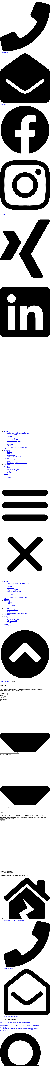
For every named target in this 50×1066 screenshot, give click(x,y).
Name (2, 695)
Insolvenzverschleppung (14, 441)
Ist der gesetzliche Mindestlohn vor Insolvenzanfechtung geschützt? (19, 1029)
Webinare (6, 448)
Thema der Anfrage (5, 754)
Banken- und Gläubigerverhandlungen (18, 433)
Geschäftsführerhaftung (13, 439)
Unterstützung (11, 455)
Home (1, 681)
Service (6, 466)
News (8, 467)
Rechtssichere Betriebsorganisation (17, 447)
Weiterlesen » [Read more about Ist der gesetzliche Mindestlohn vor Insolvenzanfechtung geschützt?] (4, 1031)
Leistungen (7, 450)
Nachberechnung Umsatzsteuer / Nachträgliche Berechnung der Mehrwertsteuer (22, 1026)
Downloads (7, 464)
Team (8, 461)
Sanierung (10, 444)
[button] (25, 529)
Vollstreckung (11, 437)
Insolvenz (9, 442)
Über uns (6, 458)
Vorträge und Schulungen (14, 456)
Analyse (9, 452)
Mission (6, 431)
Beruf (1, 701)
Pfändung (9, 436)
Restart (9, 445)
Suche (1, 1033)
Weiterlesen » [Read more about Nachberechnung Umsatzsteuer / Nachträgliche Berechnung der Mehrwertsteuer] (4, 1028)
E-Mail (2, 697)
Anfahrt (9, 477)
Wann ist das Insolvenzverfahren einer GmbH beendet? (15, 1023)
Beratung (9, 453)
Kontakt (6, 474)
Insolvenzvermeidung (13, 434)
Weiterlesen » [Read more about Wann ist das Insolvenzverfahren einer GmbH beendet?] (4, 1025)
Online (9, 475)
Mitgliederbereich (12, 470)
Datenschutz (3, 815)
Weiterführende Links (13, 469)
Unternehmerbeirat (12, 459)
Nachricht (3, 813)
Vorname (2, 693)
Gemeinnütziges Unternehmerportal (17, 463)
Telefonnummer (4, 699)
